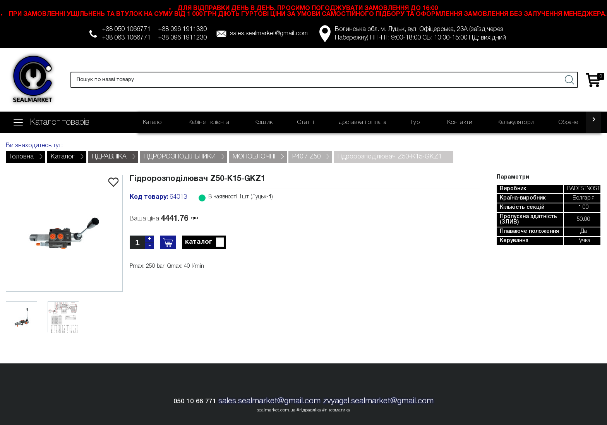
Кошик (263, 122)
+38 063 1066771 (126, 38)
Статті (305, 122)
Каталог (153, 122)
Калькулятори (515, 122)
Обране (568, 122)
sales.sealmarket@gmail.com (269, 33)
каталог (205, 242)
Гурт (416, 122)
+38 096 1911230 (182, 38)
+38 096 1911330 (182, 29)
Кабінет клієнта (209, 122)
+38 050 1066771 (126, 29)
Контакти (459, 122)
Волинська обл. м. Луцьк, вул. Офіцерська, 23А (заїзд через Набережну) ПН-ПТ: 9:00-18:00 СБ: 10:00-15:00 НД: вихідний (420, 34)
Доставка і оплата (362, 122)
